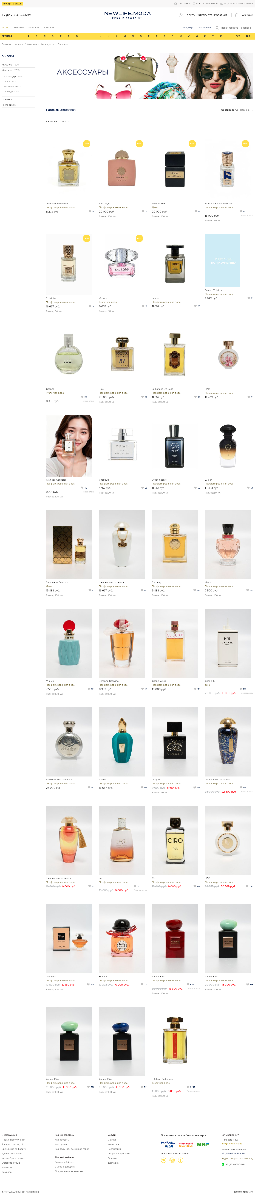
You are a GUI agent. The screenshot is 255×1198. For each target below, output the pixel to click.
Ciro (154, 878)
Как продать (62, 1139)
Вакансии (7, 1167)
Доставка (113, 1162)
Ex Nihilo (51, 298)
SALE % (5, 27)
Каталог (19, 44)
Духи (155, 207)
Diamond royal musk (57, 203)
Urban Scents (159, 479)
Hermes (103, 976)
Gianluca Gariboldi (56, 479)
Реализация (114, 1148)
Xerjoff (102, 779)
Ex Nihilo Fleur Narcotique (219, 203)
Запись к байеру (64, 1162)
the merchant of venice (111, 582)
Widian (208, 479)
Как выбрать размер (13, 1158)
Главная (6, 44)
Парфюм (63, 44)
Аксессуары (47, 44)
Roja (101, 388)
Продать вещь (12, 3)
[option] (149, 76)
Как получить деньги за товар (72, 1148)
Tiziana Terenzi (160, 203)
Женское (32, 44)
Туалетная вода (108, 302)
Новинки (19, 27)
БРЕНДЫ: (7, 36)
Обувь (10, 81)
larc (101, 878)
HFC (207, 389)
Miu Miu (209, 582)
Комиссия (113, 1144)
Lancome (51, 976)
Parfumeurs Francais (57, 582)
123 (248, 36)
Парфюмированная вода (60, 207)
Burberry (156, 582)
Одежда (11, 91)
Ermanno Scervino (109, 680)
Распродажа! (9, 104)
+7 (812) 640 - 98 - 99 (233, 1153)
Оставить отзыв (11, 1162)
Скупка (112, 1139)
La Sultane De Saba (162, 388)
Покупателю (204, 27)
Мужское (10, 64)
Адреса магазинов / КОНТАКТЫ (20, 1192)
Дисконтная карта (12, 1153)
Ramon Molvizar (213, 290)
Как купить (61, 1144)
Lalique (156, 779)
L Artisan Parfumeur (162, 1079)
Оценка (112, 1158)
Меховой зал (13, 86)
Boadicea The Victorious (59, 779)
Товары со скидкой (13, 1144)
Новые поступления (13, 1139)
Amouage (104, 203)
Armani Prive (158, 976)
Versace (103, 298)
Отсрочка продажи (119, 1153)
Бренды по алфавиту (14, 1148)
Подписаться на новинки (69, 1171)
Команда (7, 1172)
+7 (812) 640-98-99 (16, 15)
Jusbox (156, 298)
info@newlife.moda (232, 1143)
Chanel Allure (159, 680)
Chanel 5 (210, 680)
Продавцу (187, 27)
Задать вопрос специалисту (237, 1158)
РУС (238, 36)
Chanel (50, 388)
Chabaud (104, 479)
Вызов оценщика (65, 1166)
